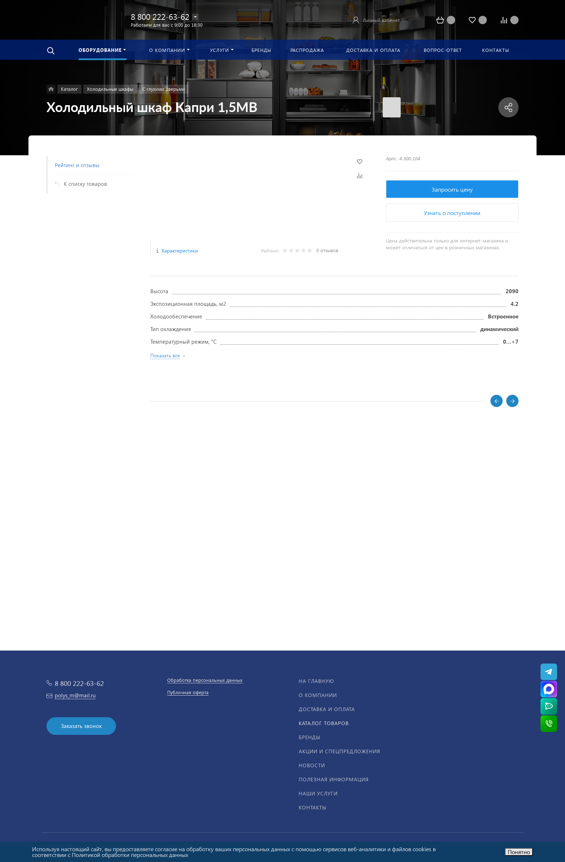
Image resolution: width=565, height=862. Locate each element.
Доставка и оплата (327, 709)
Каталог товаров (324, 723)
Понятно (519, 852)
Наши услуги (318, 793)
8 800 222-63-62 (160, 16)
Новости (312, 765)
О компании (318, 695)
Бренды (309, 737)
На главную (316, 681)
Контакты (312, 807)
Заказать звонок (81, 725)
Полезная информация (334, 779)
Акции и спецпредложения (339, 751)
